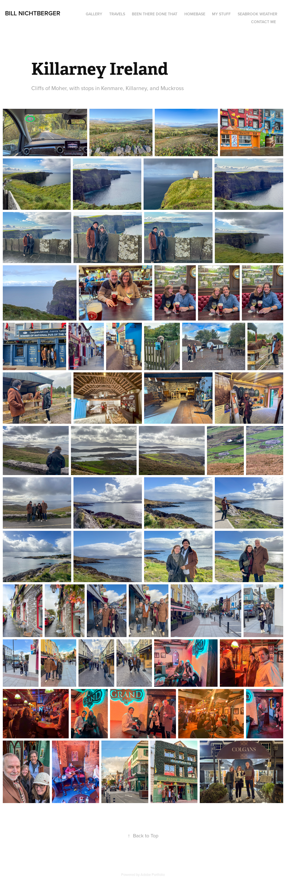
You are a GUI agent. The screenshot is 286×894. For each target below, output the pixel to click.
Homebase (194, 14)
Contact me (263, 22)
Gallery (94, 14)
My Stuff (221, 14)
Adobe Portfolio (152, 874)
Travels (117, 14)
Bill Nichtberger (32, 13)
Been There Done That (154, 14)
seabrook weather (257, 14)
